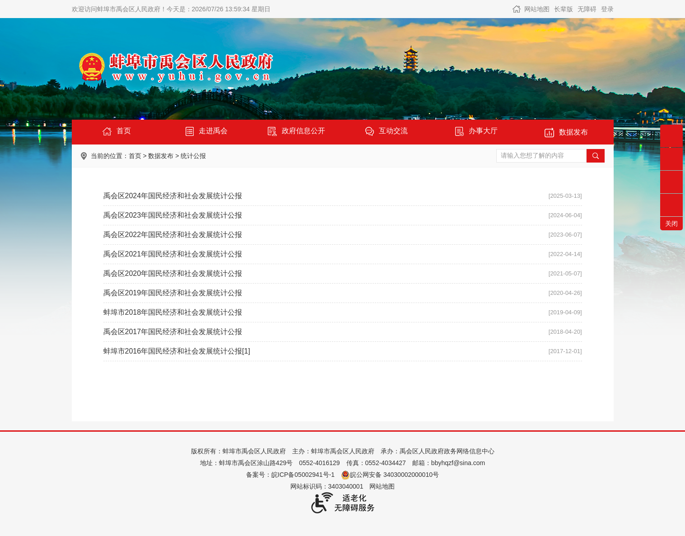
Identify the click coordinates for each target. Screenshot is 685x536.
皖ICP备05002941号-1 (303, 474)
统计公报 (193, 155)
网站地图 (537, 9)
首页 (135, 155)
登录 (607, 9)
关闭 (671, 223)
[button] (563, 9)
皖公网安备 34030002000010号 (390, 474)
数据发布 (160, 155)
